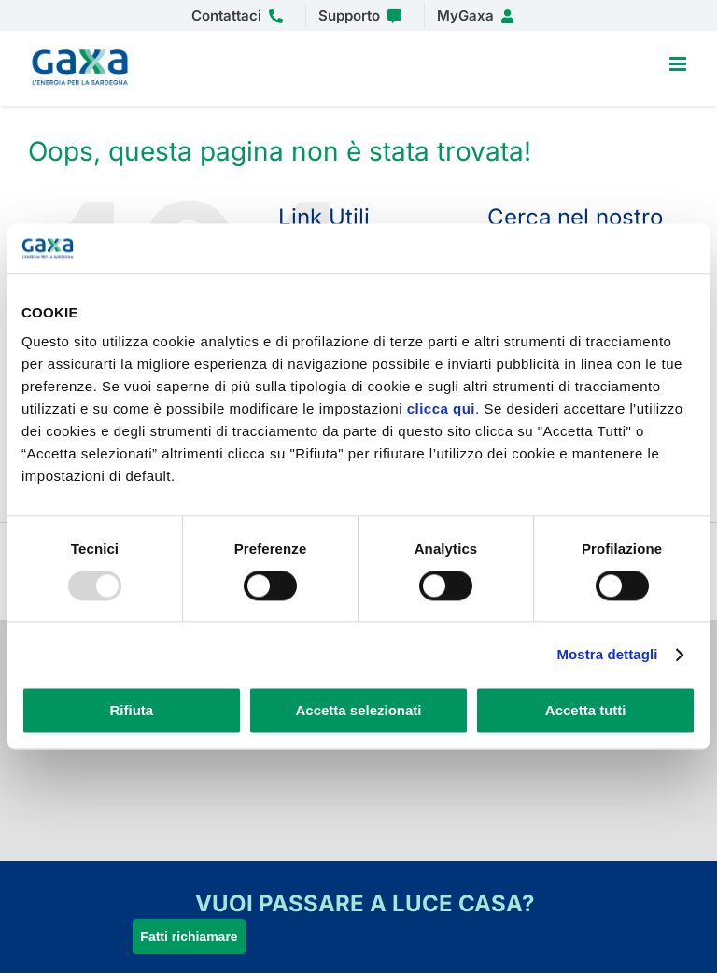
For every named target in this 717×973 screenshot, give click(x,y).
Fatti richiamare (188, 936)
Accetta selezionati (358, 711)
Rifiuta (131, 711)
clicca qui (441, 408)
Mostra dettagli (606, 654)
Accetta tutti (585, 711)
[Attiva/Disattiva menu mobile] (679, 64)
